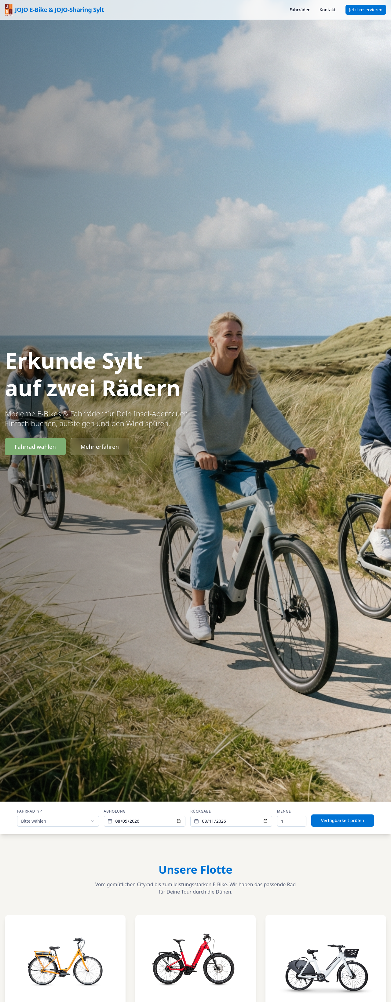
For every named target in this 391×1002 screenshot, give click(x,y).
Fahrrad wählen (35, 446)
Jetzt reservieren (365, 10)
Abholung (115, 811)
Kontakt (328, 10)
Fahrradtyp (29, 811)
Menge (284, 811)
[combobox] (58, 821)
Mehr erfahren (100, 446)
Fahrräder (300, 10)
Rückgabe (200, 811)
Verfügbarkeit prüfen (342, 820)
